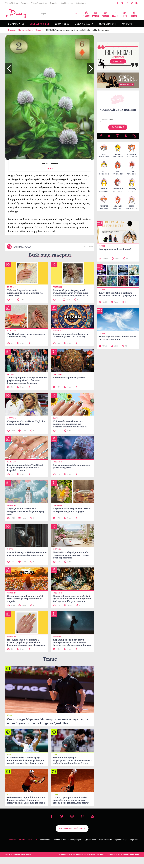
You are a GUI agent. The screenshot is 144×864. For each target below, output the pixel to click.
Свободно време (40, 23)
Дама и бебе (62, 23)
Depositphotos (45, 840)
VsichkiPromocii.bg (39, 3)
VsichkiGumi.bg (67, 3)
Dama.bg (24, 3)
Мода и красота (84, 23)
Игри (124, 14)
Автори (22, 840)
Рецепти (86, 14)
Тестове (105, 14)
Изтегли (117, 61)
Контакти (32, 840)
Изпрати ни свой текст (72, 828)
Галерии (95, 14)
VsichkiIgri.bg (81, 3)
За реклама (10, 840)
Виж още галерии (50, 255)
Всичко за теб (16, 23)
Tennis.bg (53, 3)
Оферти (134, 14)
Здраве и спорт (107, 23)
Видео (115, 14)
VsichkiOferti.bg (11, 3)
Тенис (50, 659)
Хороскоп (127, 23)
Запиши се (118, 127)
